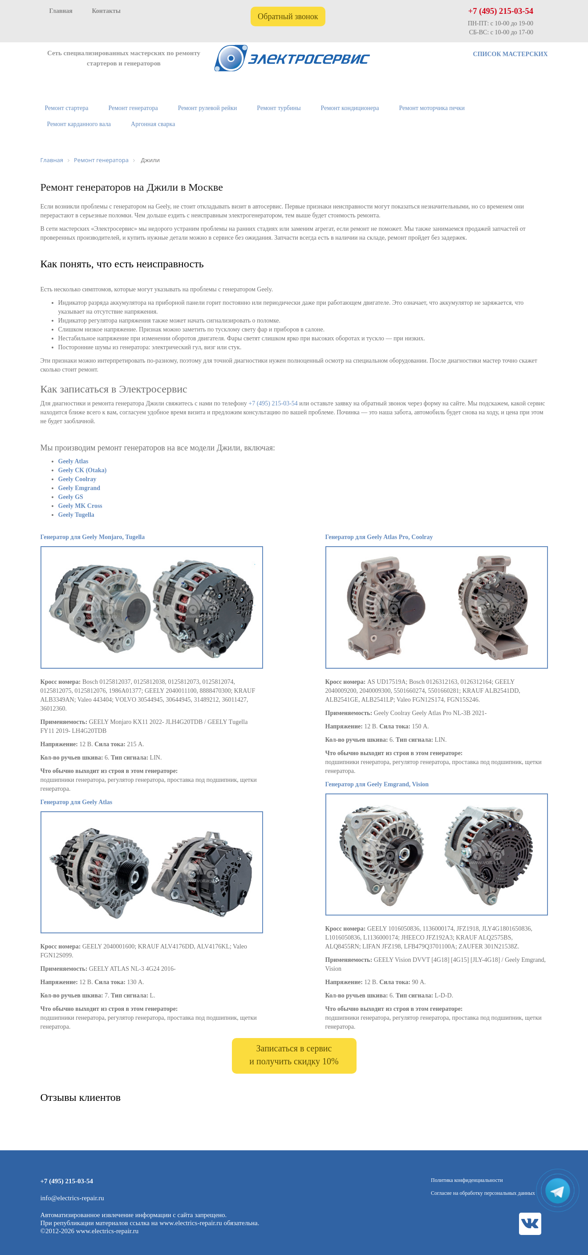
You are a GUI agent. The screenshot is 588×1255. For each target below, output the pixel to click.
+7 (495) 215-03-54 (500, 11)
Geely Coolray (77, 479)
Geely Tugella (76, 514)
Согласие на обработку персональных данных (483, 1193)
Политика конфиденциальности (467, 1180)
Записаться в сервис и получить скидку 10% (293, 1054)
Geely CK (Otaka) (82, 470)
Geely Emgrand (79, 488)
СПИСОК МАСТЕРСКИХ (510, 54)
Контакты (106, 11)
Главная (61, 11)
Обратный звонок (288, 16)
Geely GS (70, 497)
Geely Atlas (73, 461)
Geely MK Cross (80, 506)
